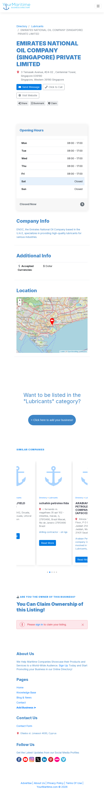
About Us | (40, 783)
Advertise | (27, 783)
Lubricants (32, 498)
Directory (22, 498)
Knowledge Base (26, 692)
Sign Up (63, 665)
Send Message (29, 87)
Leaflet (62, 351)
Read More (26, 536)
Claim (52, 103)
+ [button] (19, 300)
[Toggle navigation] (98, 6)
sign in (39, 624)
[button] (47, 572)
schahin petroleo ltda (69, 503)
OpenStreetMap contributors (77, 351)
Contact (21, 702)
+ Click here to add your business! (52, 420)
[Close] (82, 624)
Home (19, 687)
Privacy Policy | (56, 783)
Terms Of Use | (74, 783)
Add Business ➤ (26, 707)
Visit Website (28, 95)
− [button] (19, 304)
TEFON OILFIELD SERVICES (30, 505)
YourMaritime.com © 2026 (52, 786)
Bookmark (37, 103)
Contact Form (24, 725)
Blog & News (24, 697)
